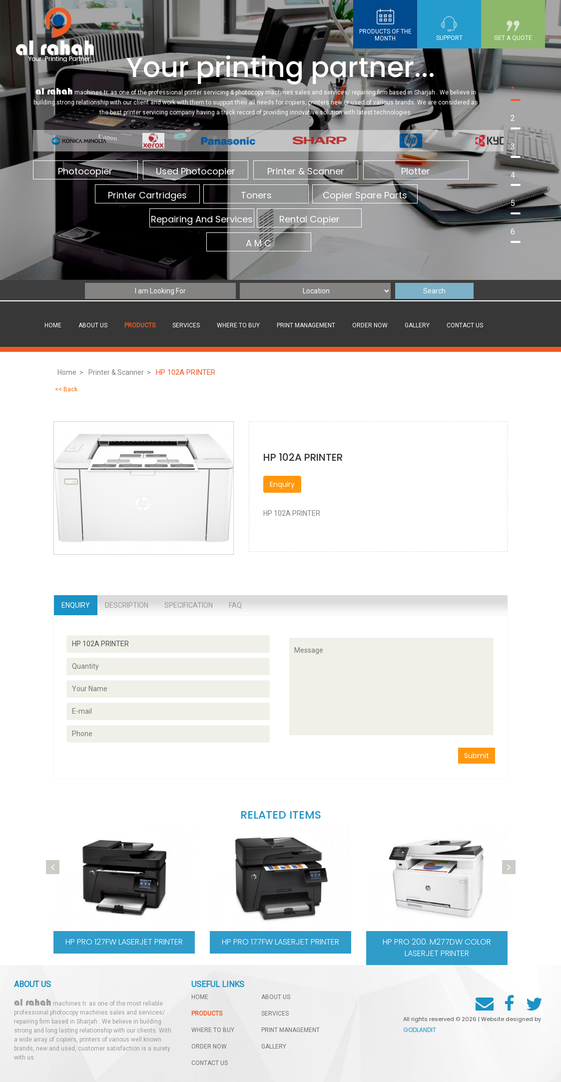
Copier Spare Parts (364, 195)
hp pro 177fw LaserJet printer (280, 942)
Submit (476, 756)
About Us (92, 325)
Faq (235, 605)
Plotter (414, 171)
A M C (258, 243)
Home (52, 325)
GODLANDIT (419, 1030)
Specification (188, 605)
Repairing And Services (202, 219)
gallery (417, 325)
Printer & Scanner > (119, 372)
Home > (70, 372)
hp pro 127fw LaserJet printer (124, 942)
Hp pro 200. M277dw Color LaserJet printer (437, 947)
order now (370, 325)
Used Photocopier (195, 171)
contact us (465, 325)
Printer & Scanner (304, 171)
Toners (255, 195)
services (186, 325)
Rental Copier (309, 219)
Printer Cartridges (147, 195)
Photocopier (85, 171)
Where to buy (238, 325)
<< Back (66, 389)
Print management (306, 325)
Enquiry (282, 484)
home (199, 997)
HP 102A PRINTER (186, 372)
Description (126, 605)
